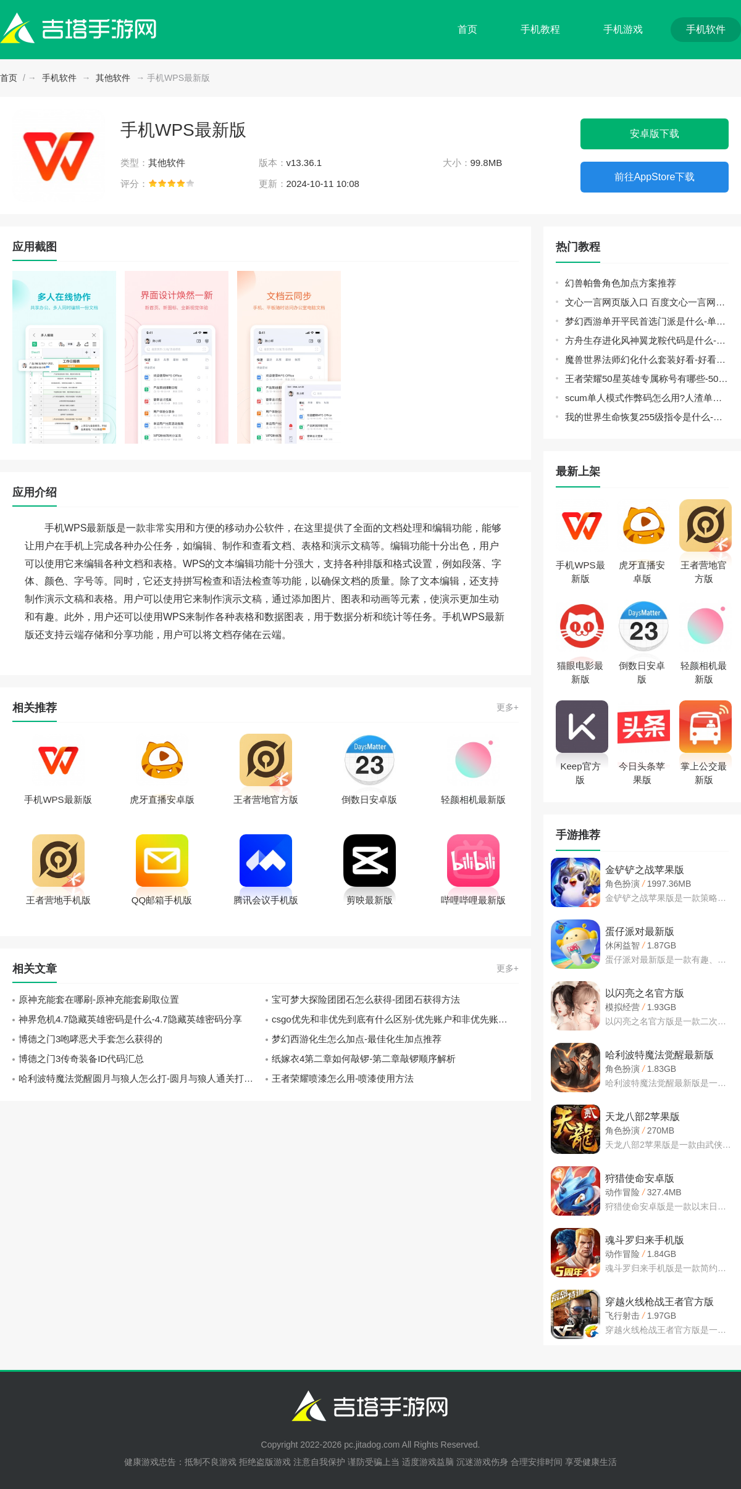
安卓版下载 (654, 133)
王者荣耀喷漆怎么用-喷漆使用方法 (343, 1078)
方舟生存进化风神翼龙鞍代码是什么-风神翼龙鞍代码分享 (647, 340)
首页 (467, 29)
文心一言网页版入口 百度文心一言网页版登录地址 (647, 302)
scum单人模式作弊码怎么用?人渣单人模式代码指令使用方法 (647, 397)
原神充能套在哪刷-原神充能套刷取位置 (99, 999)
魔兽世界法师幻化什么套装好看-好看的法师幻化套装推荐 (647, 359)
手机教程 (540, 29)
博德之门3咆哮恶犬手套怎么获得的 (90, 1039)
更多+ (507, 707)
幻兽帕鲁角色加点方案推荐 (620, 283)
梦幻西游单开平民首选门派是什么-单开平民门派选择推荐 (647, 321)
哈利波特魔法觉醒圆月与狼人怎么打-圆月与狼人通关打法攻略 (142, 1078)
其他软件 (113, 78)
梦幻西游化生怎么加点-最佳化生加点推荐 (357, 1039)
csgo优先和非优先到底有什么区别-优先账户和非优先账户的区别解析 (395, 1019)
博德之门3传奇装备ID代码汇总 (81, 1058)
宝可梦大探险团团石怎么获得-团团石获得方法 (366, 999)
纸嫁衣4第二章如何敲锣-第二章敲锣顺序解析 (364, 1058)
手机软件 (706, 29)
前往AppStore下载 (654, 177)
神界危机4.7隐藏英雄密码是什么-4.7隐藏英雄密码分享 (130, 1019)
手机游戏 (623, 29)
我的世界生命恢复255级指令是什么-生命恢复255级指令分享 (647, 417)
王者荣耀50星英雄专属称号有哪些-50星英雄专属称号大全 (647, 378)
